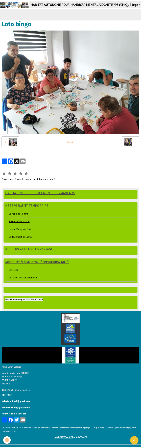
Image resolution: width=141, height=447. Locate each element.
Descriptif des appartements (23, 277)
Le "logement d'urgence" (21, 236)
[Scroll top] (134, 440)
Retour (70, 141)
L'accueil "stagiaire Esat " (20, 229)
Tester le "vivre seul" (19, 221)
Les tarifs (13, 269)
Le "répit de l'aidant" (19, 213)
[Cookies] (7, 440)
